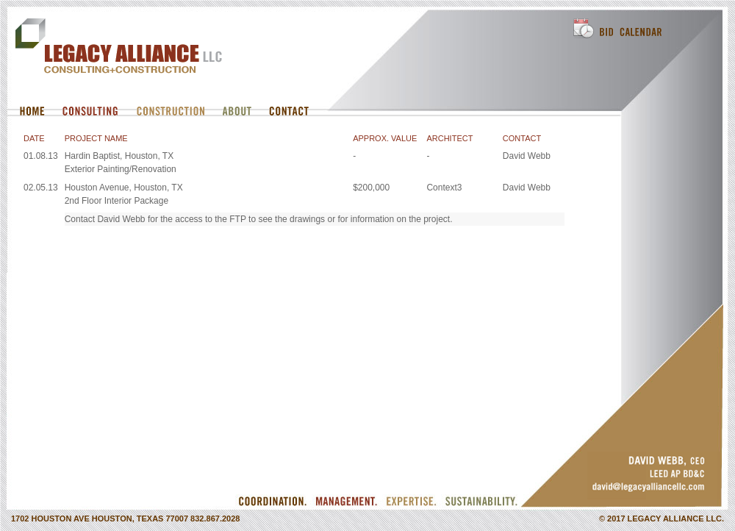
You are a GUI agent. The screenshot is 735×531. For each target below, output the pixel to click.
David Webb (527, 156)
